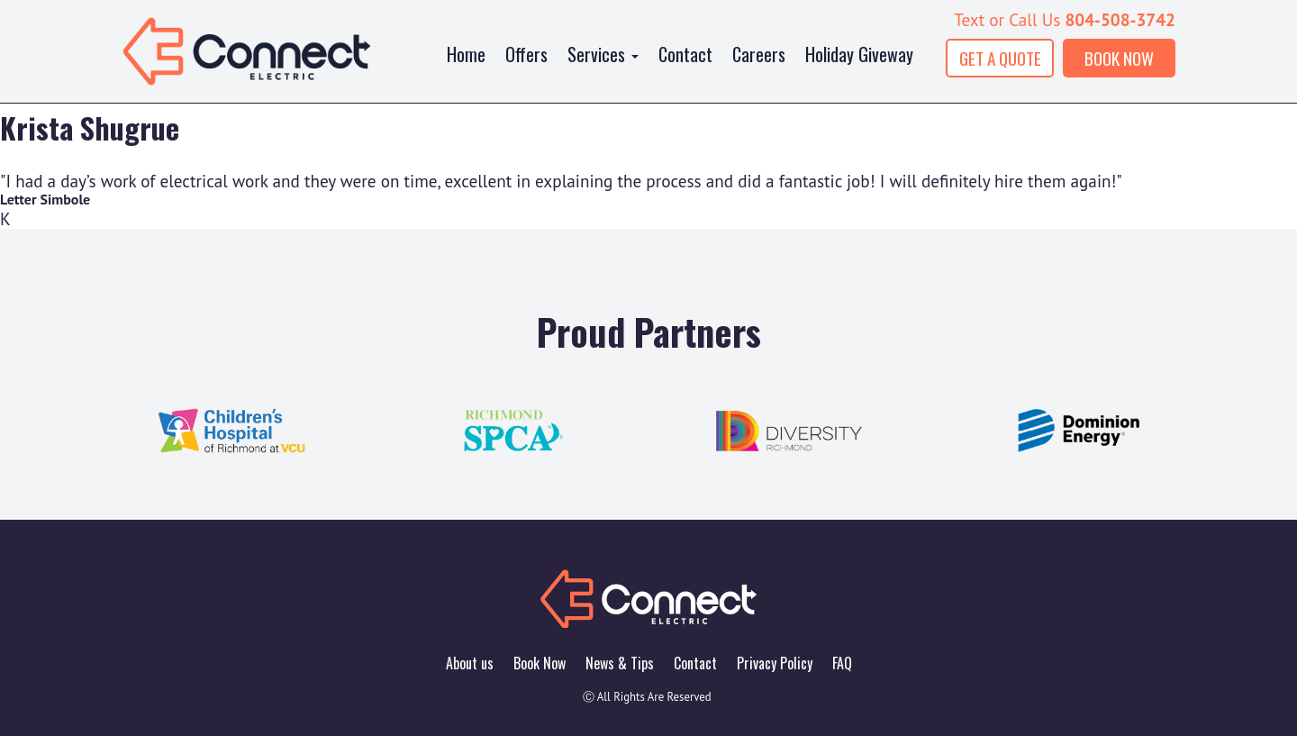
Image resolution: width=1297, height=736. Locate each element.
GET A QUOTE (1000, 58)
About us (470, 663)
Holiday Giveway (859, 54)
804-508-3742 (1120, 19)
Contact (685, 54)
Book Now (539, 663)
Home (466, 54)
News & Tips (619, 663)
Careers (758, 54)
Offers (526, 54)
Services (603, 54)
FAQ (842, 663)
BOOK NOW (1119, 58)
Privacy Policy (774, 663)
